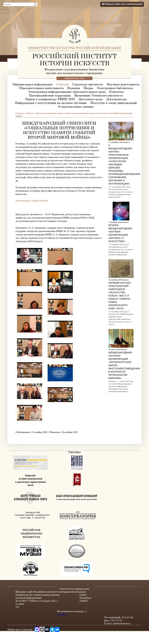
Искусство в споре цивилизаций (113, 103)
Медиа (88, 88)
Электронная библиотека (115, 88)
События (62, 84)
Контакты (116, 91)
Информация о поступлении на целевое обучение (51, 103)
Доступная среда (90, 99)
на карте (62, 614)
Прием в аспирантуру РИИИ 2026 (50, 99)
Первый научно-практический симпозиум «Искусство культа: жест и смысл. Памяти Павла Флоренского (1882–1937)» (119, 295)
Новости (30, 113)
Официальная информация (32, 84)
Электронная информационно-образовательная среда (67, 91)
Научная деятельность (123, 84)
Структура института (87, 84)
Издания (73, 88)
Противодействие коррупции (50, 95)
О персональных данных (76, 106)
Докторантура (116, 99)
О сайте (19, 603)
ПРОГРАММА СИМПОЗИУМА (31, 201)
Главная (19, 113)
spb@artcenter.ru (122, 623)
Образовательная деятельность (41, 88)
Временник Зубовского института (98, 95)
